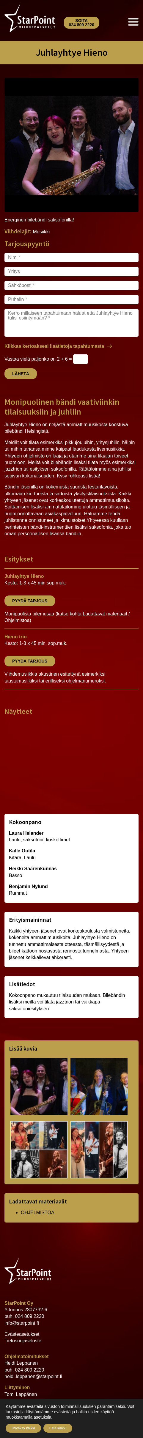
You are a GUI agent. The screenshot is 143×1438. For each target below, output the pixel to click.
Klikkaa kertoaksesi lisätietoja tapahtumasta (54, 346)
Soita (81, 22)
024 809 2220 (29, 1316)
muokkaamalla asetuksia (28, 1417)
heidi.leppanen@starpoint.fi (33, 1376)
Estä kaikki (57, 1428)
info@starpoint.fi (21, 1323)
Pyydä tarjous (29, 600)
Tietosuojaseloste (22, 1340)
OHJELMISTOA (37, 1212)
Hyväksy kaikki (23, 1428)
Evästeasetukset (21, 1334)
